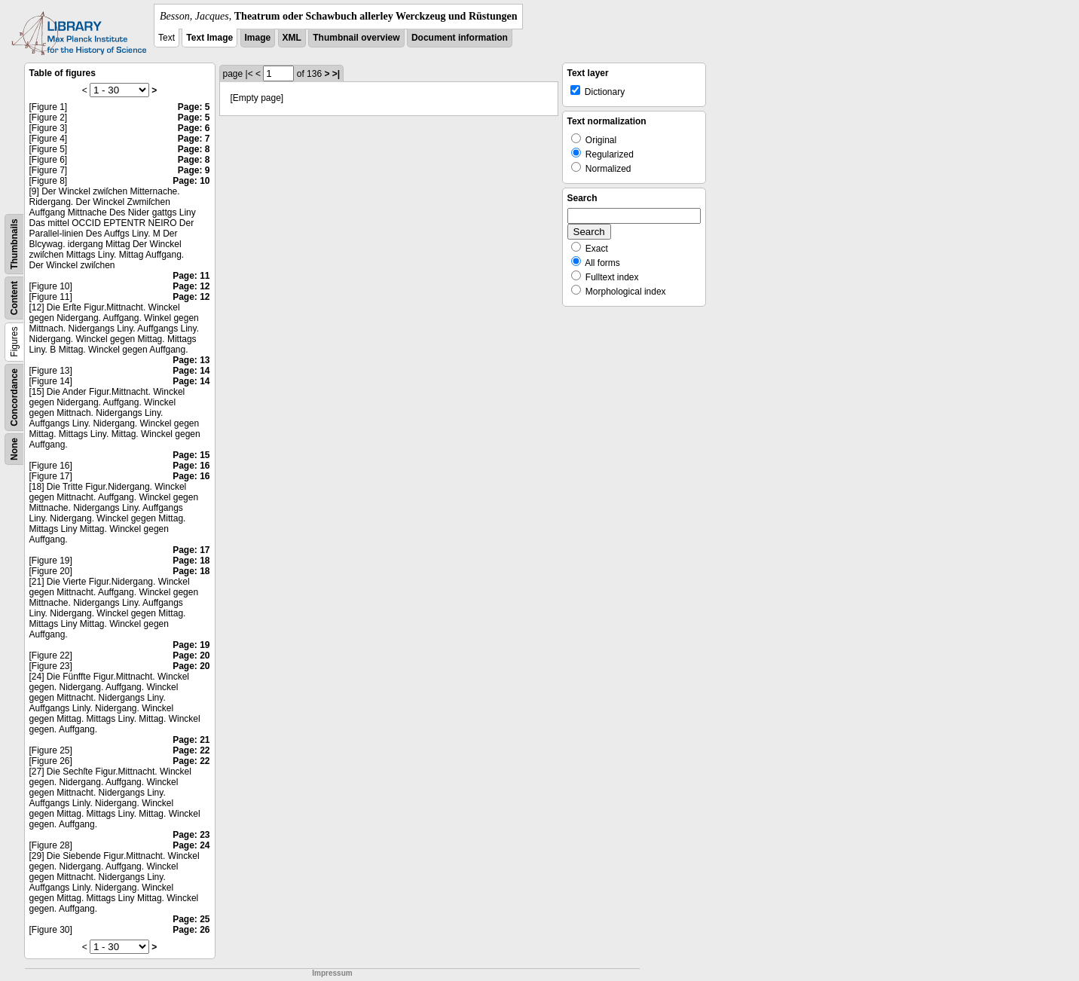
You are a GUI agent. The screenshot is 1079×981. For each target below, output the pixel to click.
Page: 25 (191, 919)
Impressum (332, 973)
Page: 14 (191, 370)
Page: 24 (191, 845)
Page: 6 (194, 128)
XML (292, 37)
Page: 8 (194, 149)
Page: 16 (191, 465)
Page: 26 (191, 929)
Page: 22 (191, 750)
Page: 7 (194, 138)
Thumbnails (14, 244)
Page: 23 (191, 835)
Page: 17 (191, 550)
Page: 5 (194, 107)
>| (336, 74)
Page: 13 (191, 360)
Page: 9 (194, 170)
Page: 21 (191, 740)
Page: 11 (191, 275)
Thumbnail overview (356, 37)
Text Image (209, 37)
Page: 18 (191, 560)
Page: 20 (191, 655)
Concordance (14, 397)
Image (258, 37)
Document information (459, 37)
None (14, 449)
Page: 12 (191, 286)
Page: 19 (191, 645)
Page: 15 (191, 455)
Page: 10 (191, 181)
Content (14, 298)
